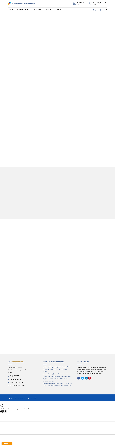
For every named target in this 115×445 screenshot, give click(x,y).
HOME (11, 10)
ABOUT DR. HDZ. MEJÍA (23, 10)
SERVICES (49, 10)
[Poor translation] (4, 411)
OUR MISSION (38, 10)
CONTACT (58, 10)
